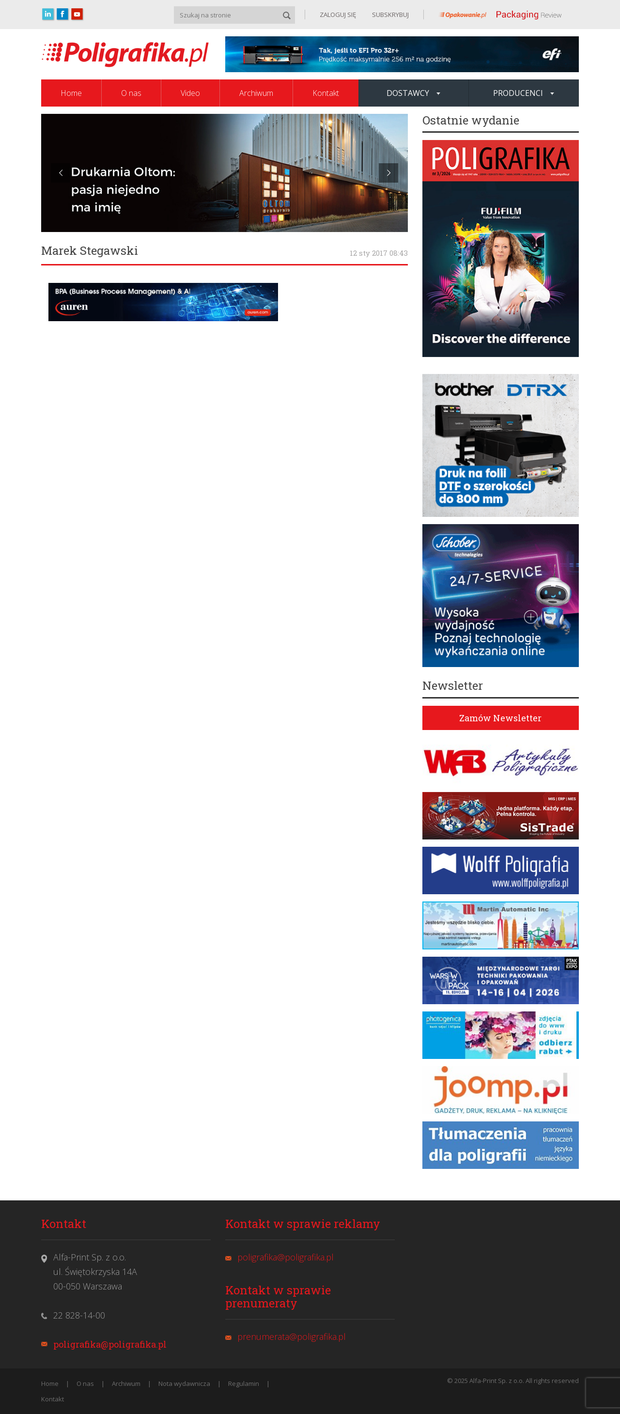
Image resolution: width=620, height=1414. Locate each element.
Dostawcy (413, 93)
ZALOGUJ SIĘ (338, 14)
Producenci (523, 93)
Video (190, 93)
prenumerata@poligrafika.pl (291, 1336)
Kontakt (325, 93)
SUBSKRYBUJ (390, 14)
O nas (131, 93)
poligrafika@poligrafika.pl (110, 1344)
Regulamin (243, 1383)
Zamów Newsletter (500, 718)
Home (71, 93)
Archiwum (256, 93)
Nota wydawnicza (184, 1383)
